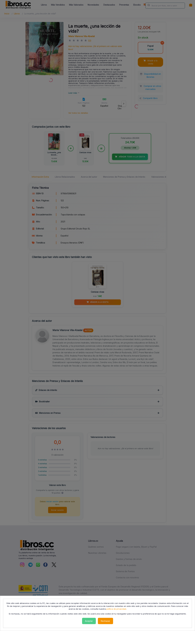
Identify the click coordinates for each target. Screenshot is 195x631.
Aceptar (89, 621)
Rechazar (105, 621)
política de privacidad (116, 609)
